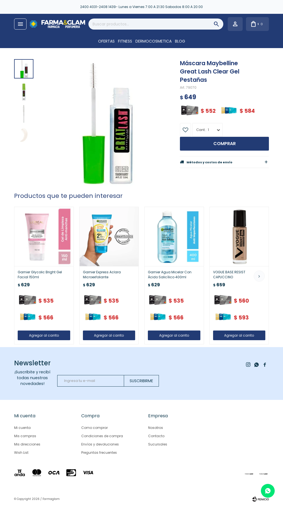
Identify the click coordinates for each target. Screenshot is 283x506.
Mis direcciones (27, 444)
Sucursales (157, 444)
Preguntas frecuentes (99, 452)
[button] (259, 276)
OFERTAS (106, 41)
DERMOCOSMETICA (153, 41)
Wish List (21, 452)
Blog (180, 41)
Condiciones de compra (102, 436)
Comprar (224, 143)
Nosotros (155, 427)
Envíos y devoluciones (100, 444)
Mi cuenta (22, 427)
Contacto (156, 436)
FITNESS (125, 41)
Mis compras (25, 436)
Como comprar (94, 427)
